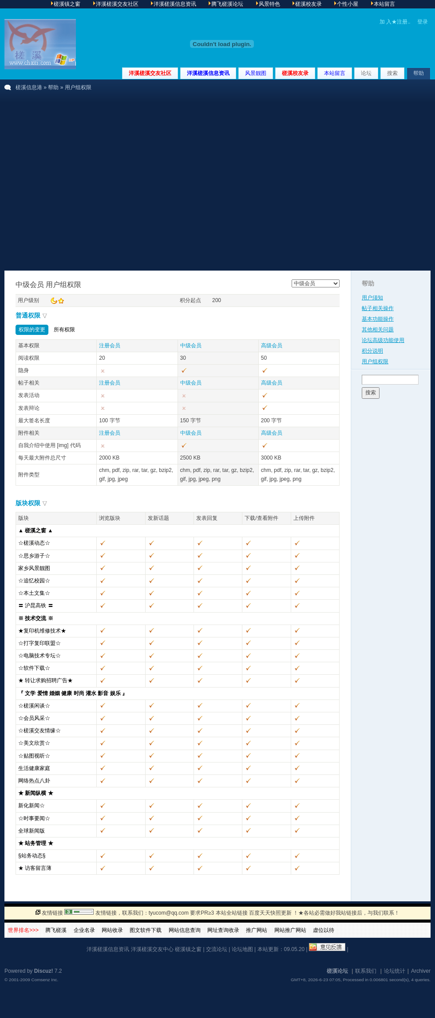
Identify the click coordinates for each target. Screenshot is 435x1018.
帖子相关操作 (378, 308)
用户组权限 (375, 361)
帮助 (418, 73)
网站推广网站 (290, 930)
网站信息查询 (185, 930)
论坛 (366, 73)
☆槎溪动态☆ (34, 543)
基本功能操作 (378, 319)
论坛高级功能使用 (383, 340)
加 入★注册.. (395, 22)
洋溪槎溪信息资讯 (208, 73)
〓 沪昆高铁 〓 (35, 605)
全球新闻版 (31, 831)
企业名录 (84, 930)
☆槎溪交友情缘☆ (39, 730)
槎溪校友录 (295, 73)
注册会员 (109, 345)
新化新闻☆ (31, 805)
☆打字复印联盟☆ (39, 643)
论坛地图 (242, 949)
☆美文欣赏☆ (34, 743)
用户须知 (372, 298)
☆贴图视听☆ (34, 756)
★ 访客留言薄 (34, 868)
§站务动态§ (31, 856)
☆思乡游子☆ (34, 556)
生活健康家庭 (34, 768)
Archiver (421, 971)
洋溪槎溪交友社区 (150, 73)
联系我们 (365, 971)
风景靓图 (255, 73)
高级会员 (271, 345)
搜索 (392, 73)
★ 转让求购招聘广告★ (45, 680)
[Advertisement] (83, 183)
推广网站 (256, 930)
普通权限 (28, 315)
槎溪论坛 (337, 971)
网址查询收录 (223, 930)
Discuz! (43, 971)
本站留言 (334, 73)
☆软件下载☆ (34, 668)
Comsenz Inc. (44, 979)
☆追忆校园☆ (34, 581)
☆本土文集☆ (34, 593)
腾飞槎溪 (56, 930)
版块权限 (28, 503)
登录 (422, 22)
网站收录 (112, 930)
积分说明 (372, 351)
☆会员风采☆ (34, 718)
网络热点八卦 (34, 781)
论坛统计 (394, 971)
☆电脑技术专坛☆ (39, 655)
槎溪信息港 (29, 87)
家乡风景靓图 (34, 568)
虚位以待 (323, 930)
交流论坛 (216, 949)
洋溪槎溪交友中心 (152, 949)
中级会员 (191, 345)
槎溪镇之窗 (188, 949)
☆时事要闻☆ (34, 818)
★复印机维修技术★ (42, 631)
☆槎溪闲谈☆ (34, 706)
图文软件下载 (146, 930)
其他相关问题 (378, 329)
